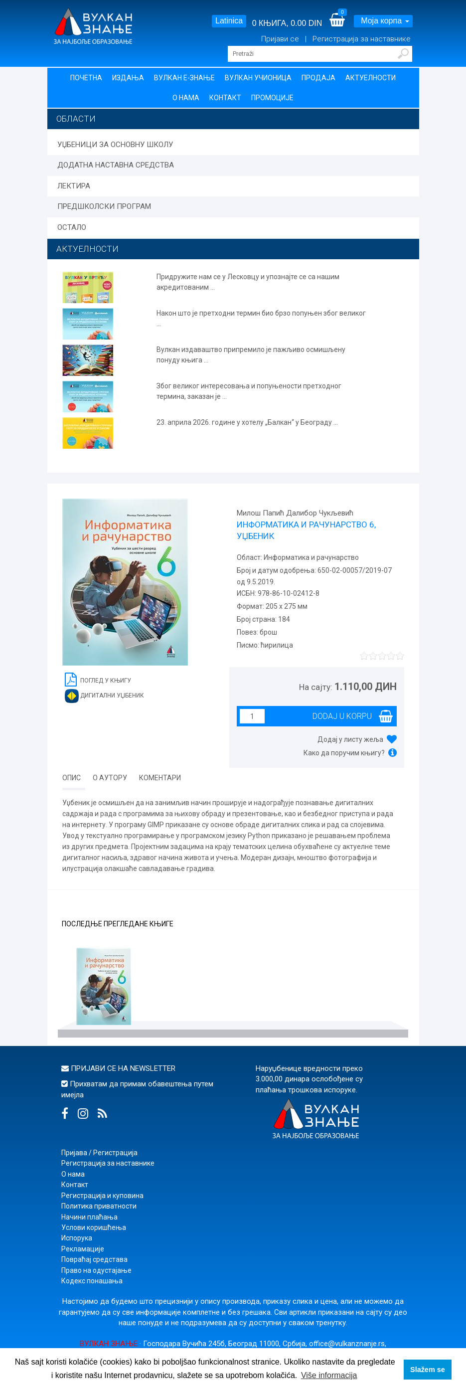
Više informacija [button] (329, 1375)
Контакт (225, 98)
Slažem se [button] (427, 1370)
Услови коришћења (93, 1227)
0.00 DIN (306, 23)
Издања (128, 78)
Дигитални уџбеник (104, 696)
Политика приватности (99, 1206)
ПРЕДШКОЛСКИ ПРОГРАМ (104, 206)
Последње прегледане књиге (117, 924)
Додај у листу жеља (350, 739)
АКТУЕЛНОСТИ (87, 249)
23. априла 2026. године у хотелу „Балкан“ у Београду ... (247, 422)
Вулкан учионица (258, 78)
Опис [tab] (71, 778)
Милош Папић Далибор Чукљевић (295, 513)
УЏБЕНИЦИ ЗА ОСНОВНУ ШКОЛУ (115, 144)
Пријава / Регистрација (99, 1153)
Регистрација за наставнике (361, 38)
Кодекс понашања (92, 1281)
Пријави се (281, 38)
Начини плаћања (89, 1217)
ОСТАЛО (71, 227)
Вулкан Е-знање (184, 78)
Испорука (76, 1238)
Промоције (272, 98)
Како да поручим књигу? (344, 753)
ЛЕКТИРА (73, 185)
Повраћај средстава (94, 1259)
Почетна (86, 78)
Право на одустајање (96, 1270)
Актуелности (370, 78)
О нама (185, 98)
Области (76, 119)
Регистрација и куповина (102, 1196)
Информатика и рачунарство (310, 557)
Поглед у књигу (98, 679)
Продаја (318, 78)
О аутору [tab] (110, 778)
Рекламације (82, 1249)
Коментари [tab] (160, 778)
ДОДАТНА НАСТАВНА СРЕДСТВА (115, 165)
